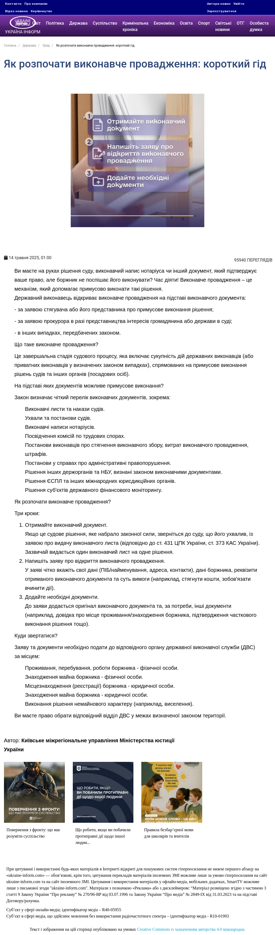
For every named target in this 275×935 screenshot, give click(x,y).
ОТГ (241, 23)
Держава (79, 23)
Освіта (187, 23)
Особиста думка (260, 26)
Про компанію (35, 3)
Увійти (238, 3)
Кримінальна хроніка (136, 26)
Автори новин (219, 3)
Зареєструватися (221, 11)
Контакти (13, 3)
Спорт (205, 23)
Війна (22, 23)
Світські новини (224, 26)
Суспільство (106, 23)
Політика (56, 23)
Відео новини (16, 11)
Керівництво (41, 11)
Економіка (165, 23)
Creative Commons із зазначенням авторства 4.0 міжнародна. (191, 931)
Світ (37, 23)
